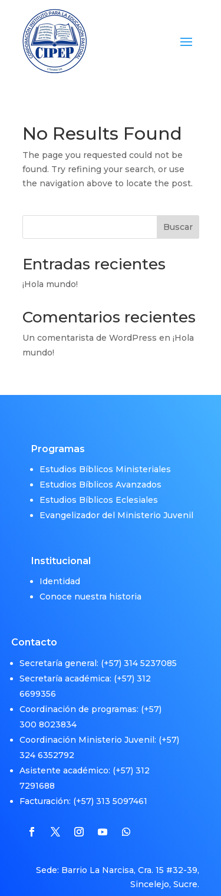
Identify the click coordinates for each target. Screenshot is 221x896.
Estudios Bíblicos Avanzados (100, 468)
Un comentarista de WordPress (89, 337)
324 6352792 (46, 738)
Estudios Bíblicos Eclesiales (98, 483)
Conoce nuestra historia (90, 580)
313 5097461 (121, 784)
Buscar (178, 227)
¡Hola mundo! (50, 284)
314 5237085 (150, 646)
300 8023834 (48, 707)
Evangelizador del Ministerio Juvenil (116, 498)
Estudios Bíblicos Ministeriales (105, 452)
